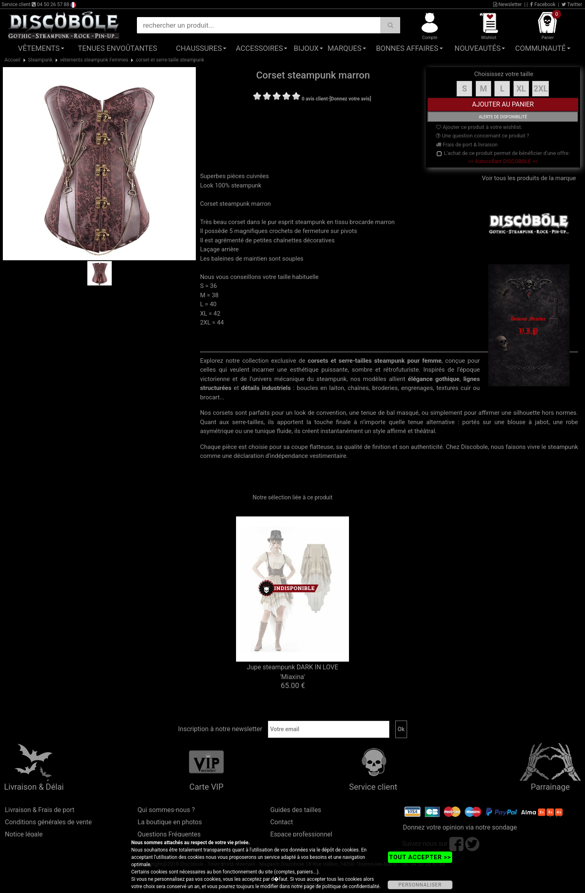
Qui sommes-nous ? (166, 810)
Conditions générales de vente (48, 822)
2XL (540, 89)
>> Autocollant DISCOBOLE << (502, 161)
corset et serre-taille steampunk (170, 60)
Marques (344, 48)
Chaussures (199, 48)
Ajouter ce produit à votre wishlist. (479, 127)
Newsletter (507, 4)
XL (521, 89)
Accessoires (259, 48)
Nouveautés (478, 48)
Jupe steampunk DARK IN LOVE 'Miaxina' (292, 672)
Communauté (540, 48)
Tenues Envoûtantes (117, 48)
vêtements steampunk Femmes (94, 60)
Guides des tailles (295, 810)
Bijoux (306, 48)
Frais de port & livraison (467, 145)
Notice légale (24, 834)
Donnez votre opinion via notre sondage (460, 827)
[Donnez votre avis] (350, 99)
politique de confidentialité (350, 886)
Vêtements (39, 48)
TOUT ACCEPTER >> (420, 857)
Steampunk (40, 60)
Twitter (571, 4)
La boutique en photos (170, 822)
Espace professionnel (301, 834)
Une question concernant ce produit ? (482, 136)
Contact (281, 822)
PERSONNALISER (420, 885)
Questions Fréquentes (169, 834)
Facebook (542, 4)
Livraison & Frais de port (39, 810)
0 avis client (314, 99)
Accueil (12, 60)
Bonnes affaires (407, 48)
